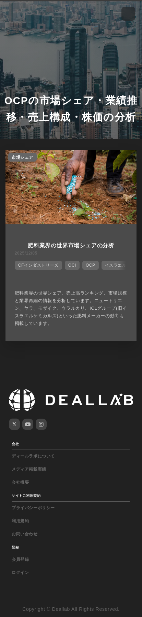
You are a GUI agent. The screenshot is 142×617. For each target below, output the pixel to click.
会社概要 (20, 482)
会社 (15, 444)
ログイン (20, 572)
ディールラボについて (33, 456)
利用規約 (20, 520)
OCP (90, 265)
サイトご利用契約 (26, 495)
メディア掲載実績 (29, 469)
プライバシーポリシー (33, 507)
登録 (15, 547)
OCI (72, 265)
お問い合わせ (25, 534)
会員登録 (20, 559)
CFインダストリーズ (38, 265)
